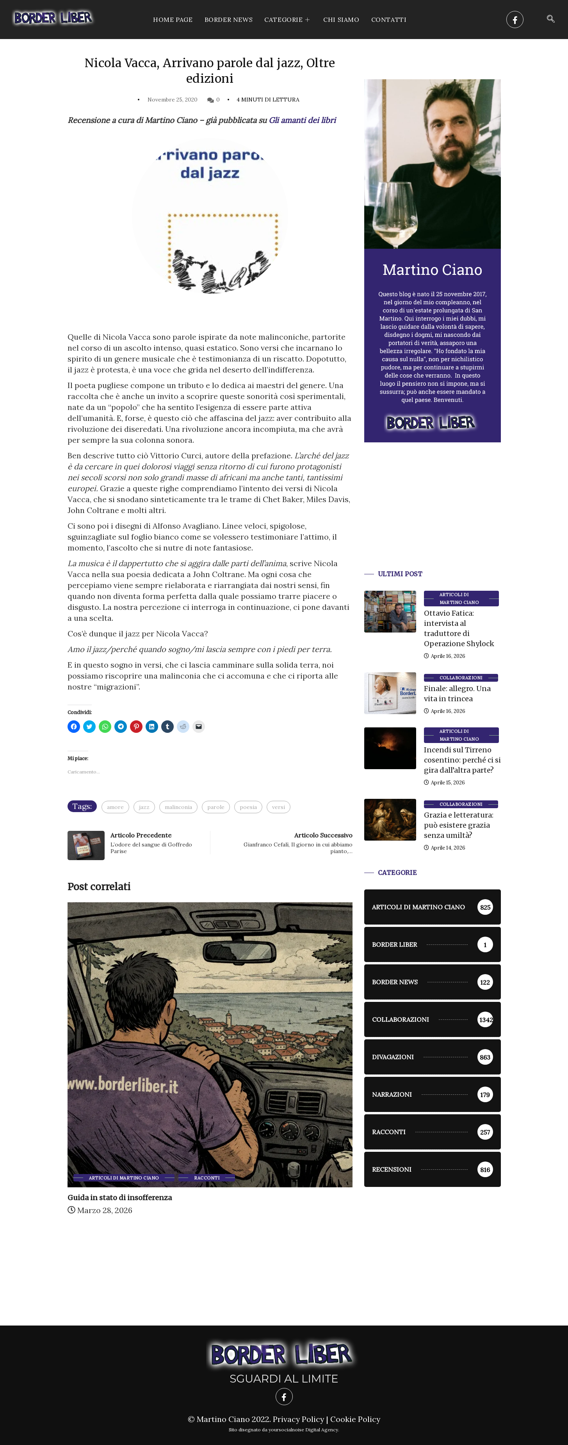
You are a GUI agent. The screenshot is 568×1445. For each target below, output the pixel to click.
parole (215, 807)
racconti (207, 1178)
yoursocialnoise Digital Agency (303, 1430)
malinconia (178, 807)
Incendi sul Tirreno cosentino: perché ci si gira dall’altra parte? (462, 760)
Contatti (389, 19)
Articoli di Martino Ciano (124, 1178)
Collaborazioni (461, 678)
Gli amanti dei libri (302, 120)
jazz (144, 807)
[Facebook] (514, 19)
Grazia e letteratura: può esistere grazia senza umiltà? (458, 825)
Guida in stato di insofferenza (120, 1197)
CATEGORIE (288, 19)
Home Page (172, 19)
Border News (229, 19)
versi (278, 807)
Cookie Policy (356, 1419)
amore (115, 807)
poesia (248, 807)
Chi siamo (341, 19)
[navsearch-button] (551, 19)
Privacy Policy (298, 1419)
